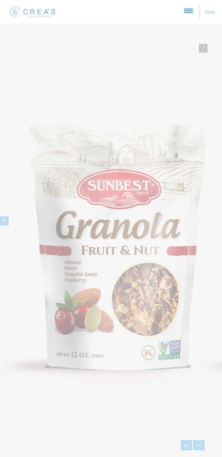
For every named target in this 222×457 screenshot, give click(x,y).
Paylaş (210, 12)
